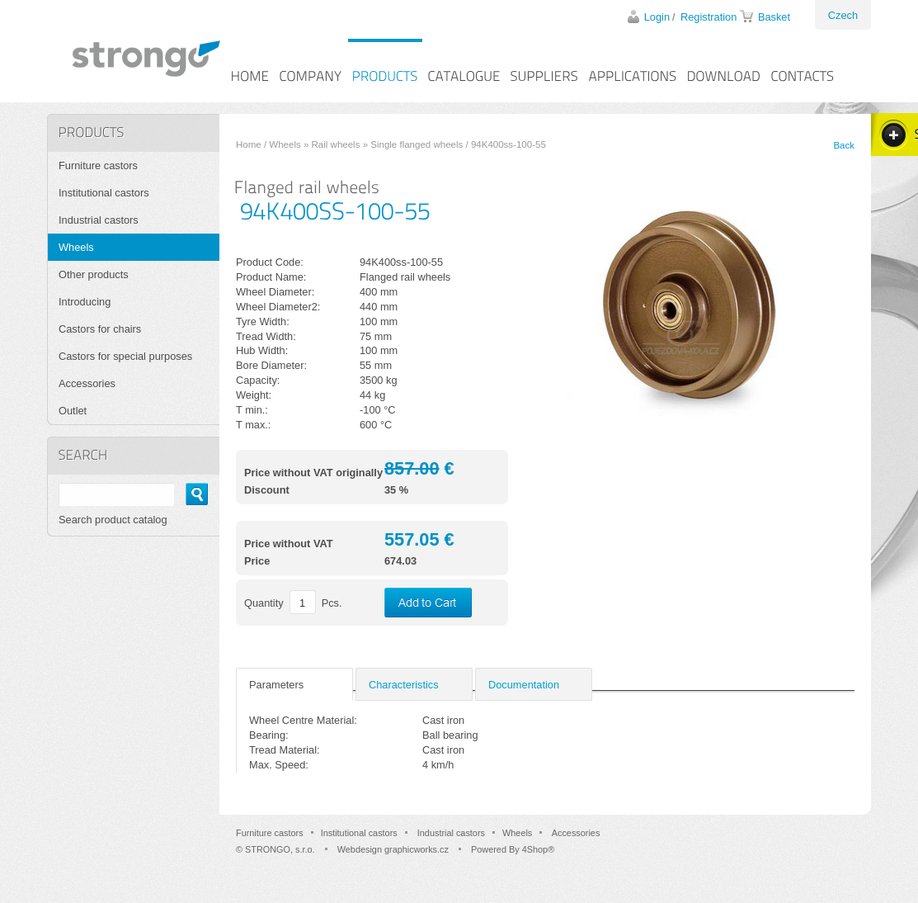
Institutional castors (104, 193)
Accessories (87, 383)
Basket (774, 17)
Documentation (523, 684)
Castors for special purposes (125, 356)
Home (248, 144)
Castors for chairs (100, 329)
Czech (843, 15)
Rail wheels (336, 144)
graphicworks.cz (416, 849)
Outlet (73, 410)
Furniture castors (98, 165)
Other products (94, 274)
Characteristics (404, 684)
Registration (708, 17)
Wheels (284, 144)
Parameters (276, 684)
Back (843, 145)
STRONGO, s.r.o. (280, 849)
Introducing (85, 301)
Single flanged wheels (416, 144)
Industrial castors (99, 220)
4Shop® (538, 849)
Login (657, 17)
